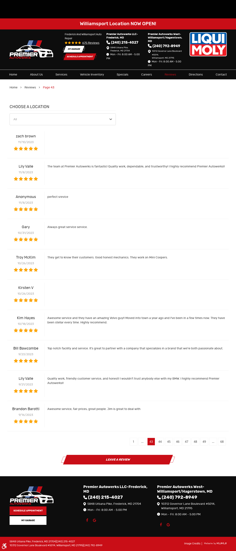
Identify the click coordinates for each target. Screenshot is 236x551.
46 (177, 442)
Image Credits (192, 543)
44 (160, 442)
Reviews (170, 74)
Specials (122, 74)
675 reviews (90, 42)
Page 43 (48, 87)
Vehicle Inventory (92, 74)
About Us (36, 74)
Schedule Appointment (79, 57)
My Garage (73, 49)
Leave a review (118, 459)
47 (186, 442)
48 (195, 442)
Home (13, 74)
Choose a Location (29, 107)
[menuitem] (13, 74)
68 (222, 442)
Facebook (87, 520)
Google (94, 520)
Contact (221, 74)
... (142, 442)
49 (204, 442)
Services (61, 74)
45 (169, 442)
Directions (196, 74)
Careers (146, 74)
